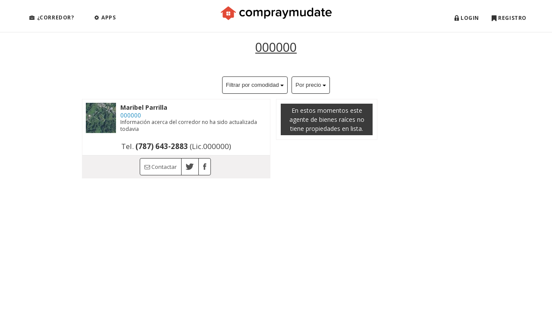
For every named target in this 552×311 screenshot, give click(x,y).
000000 (276, 46)
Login (467, 18)
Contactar (160, 167)
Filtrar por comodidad (255, 85)
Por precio (310, 85)
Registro (509, 18)
